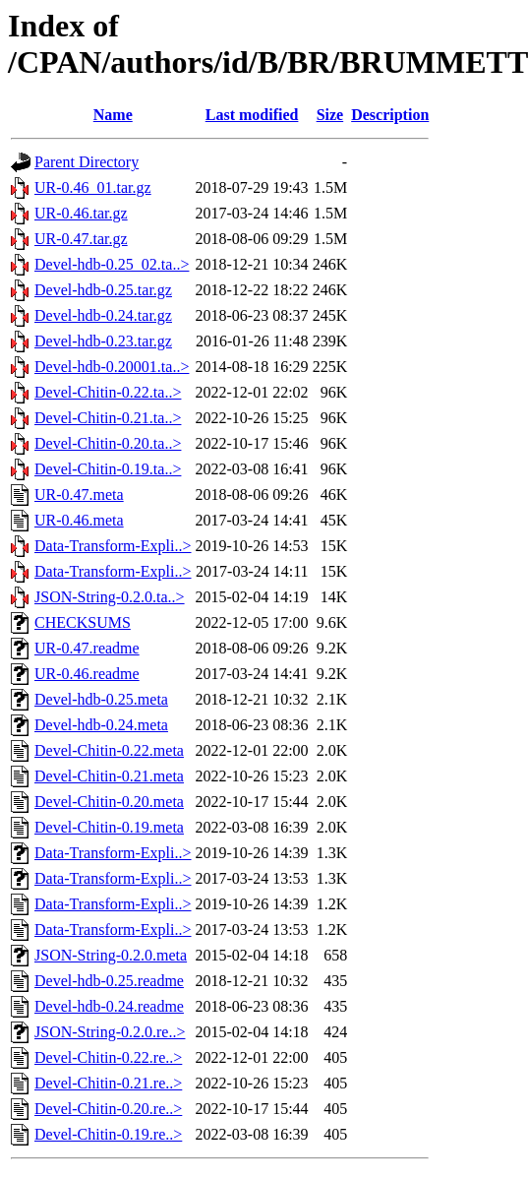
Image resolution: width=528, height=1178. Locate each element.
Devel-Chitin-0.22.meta (109, 750)
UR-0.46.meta (79, 520)
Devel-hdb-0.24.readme (109, 1006)
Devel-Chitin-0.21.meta (109, 776)
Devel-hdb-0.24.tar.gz (103, 315)
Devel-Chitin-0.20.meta (109, 801)
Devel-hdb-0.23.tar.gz (103, 341)
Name (113, 114)
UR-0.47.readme (87, 648)
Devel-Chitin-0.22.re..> (108, 1057)
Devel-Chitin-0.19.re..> (108, 1134)
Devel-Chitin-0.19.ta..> (107, 469)
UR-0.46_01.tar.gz (92, 187)
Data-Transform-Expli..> (113, 545)
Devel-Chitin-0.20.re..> (108, 1108)
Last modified (252, 114)
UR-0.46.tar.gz (81, 213)
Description (390, 114)
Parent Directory (86, 162)
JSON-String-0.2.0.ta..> (109, 597)
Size (330, 114)
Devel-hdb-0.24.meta (101, 724)
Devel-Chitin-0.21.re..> (108, 1083)
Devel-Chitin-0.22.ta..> (107, 392)
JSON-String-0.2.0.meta (110, 955)
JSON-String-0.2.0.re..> (109, 1031)
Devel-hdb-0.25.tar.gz (103, 289)
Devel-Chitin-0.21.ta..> (107, 417)
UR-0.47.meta (79, 494)
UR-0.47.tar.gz (81, 238)
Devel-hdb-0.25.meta (101, 699)
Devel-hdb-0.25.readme (109, 980)
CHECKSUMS (82, 622)
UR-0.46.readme (87, 673)
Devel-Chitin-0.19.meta (109, 827)
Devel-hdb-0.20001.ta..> (111, 366)
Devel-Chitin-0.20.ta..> (107, 443)
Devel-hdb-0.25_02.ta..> (111, 264)
